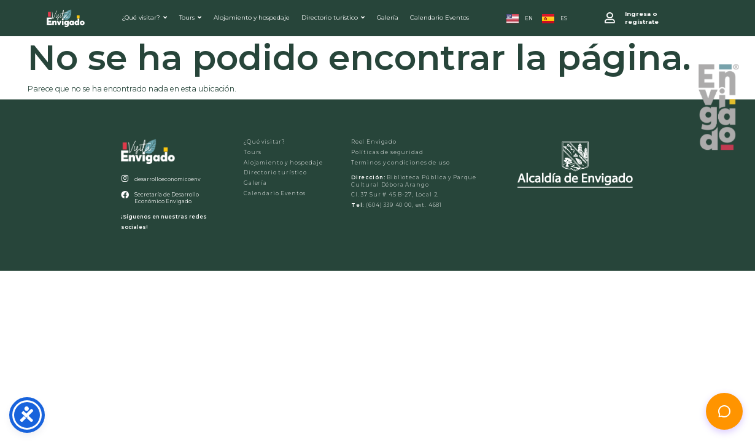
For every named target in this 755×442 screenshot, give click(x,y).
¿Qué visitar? (144, 17)
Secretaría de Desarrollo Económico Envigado (166, 198)
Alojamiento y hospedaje (252, 17)
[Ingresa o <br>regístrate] (610, 18)
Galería (387, 17)
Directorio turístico (333, 17)
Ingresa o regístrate (642, 18)
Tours (190, 17)
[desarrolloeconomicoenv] (125, 179)
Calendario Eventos (439, 17)
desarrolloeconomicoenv (167, 179)
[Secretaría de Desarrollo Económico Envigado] (125, 196)
